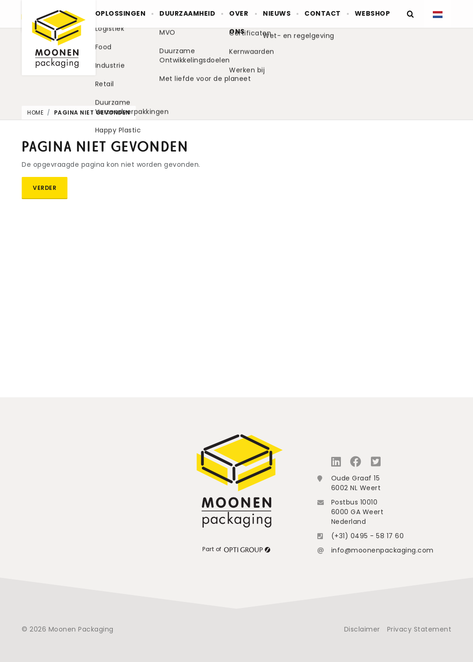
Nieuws (286, 13)
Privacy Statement (419, 629)
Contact (328, 13)
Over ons (240, 23)
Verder (44, 188)
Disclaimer (362, 629)
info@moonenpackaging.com (382, 550)
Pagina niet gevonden (92, 112)
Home (35, 112)
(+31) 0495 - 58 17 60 (367, 536)
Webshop (374, 13)
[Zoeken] (410, 14)
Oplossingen (129, 13)
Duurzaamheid (192, 13)
